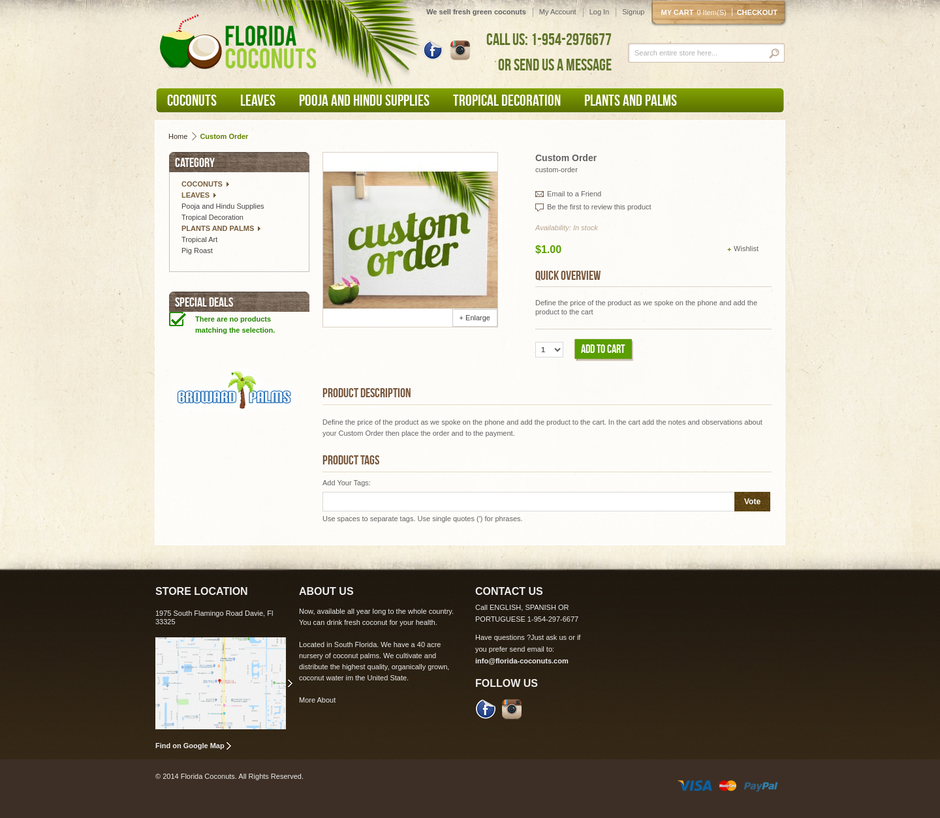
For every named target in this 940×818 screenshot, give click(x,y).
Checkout (757, 12)
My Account (557, 12)
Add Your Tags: (346, 483)
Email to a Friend (574, 194)
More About (317, 700)
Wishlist (746, 248)
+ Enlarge (475, 318)
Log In (599, 12)
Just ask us (549, 637)
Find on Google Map (190, 746)
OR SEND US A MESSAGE (555, 64)
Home (177, 136)
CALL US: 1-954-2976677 (549, 39)
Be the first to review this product (599, 207)
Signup (633, 12)
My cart (696, 12)
